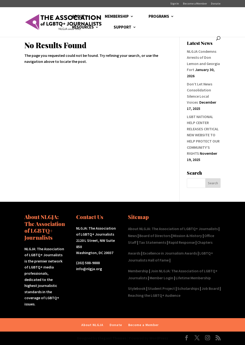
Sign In (174, 3)
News (132, 235)
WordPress (158, 338)
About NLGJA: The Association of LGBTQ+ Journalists (173, 228)
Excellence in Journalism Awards (170, 253)
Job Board (210, 288)
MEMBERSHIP (117, 17)
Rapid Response (181, 242)
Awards (134, 253)
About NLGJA (92, 325)
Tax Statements (152, 242)
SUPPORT (122, 27)
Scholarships (188, 288)
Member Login (161, 277)
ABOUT (78, 17)
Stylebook (136, 288)
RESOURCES (83, 27)
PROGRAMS (159, 17)
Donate (216, 3)
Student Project (161, 288)
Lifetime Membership (193, 277)
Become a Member (195, 3)
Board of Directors (155, 235)
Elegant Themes (112, 338)
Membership (138, 270)
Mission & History (187, 235)
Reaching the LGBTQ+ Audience (154, 295)
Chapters (204, 242)
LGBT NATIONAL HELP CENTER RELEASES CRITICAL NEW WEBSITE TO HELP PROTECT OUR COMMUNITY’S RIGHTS (203, 135)
